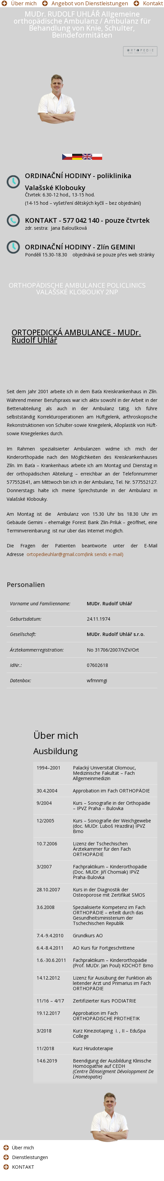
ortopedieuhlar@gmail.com (75, 554)
